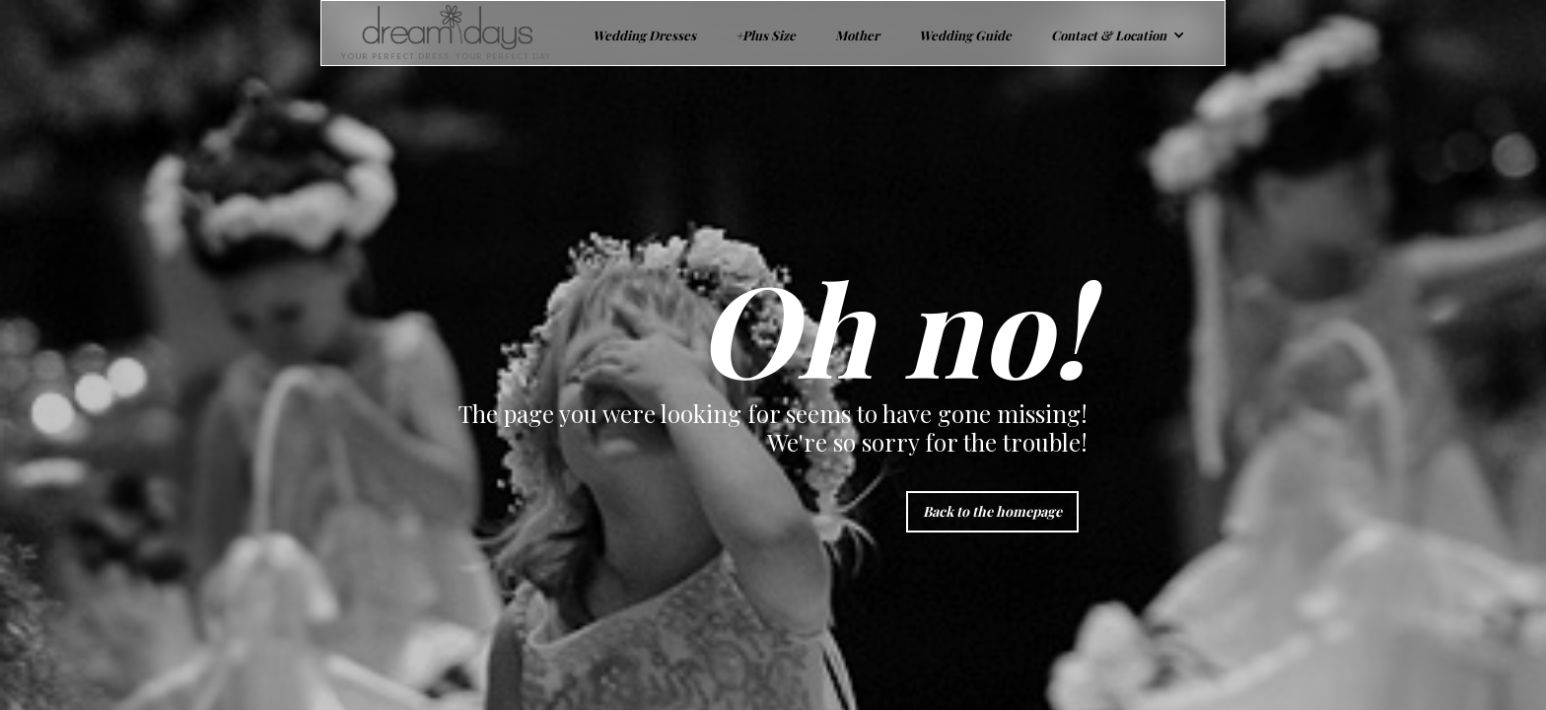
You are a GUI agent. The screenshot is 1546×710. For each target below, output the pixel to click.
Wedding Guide (965, 35)
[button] (1118, 33)
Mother (857, 35)
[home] (437, 33)
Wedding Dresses (644, 35)
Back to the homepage (992, 511)
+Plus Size (766, 35)
